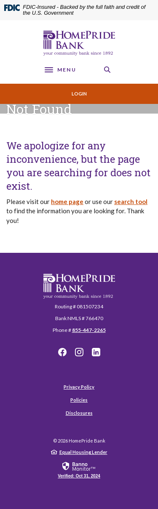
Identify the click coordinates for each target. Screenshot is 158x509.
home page (67, 201)
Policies (79, 400)
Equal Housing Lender (83, 452)
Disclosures (79, 413)
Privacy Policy (79, 387)
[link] (79, 469)
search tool (130, 201)
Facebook (62, 352)
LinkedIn (96, 352)
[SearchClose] (107, 69)
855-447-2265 (89, 330)
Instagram (79, 352)
